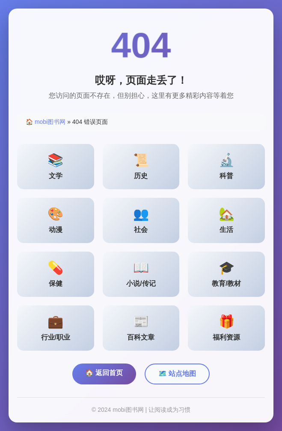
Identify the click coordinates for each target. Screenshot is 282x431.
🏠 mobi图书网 (45, 121)
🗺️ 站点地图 (177, 373)
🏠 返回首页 (104, 372)
